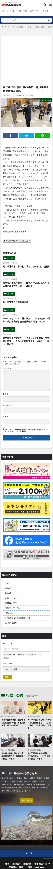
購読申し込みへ (27, 800)
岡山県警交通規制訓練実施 (15, 302)
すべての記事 (18, 27)
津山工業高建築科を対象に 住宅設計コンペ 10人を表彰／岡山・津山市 (39, 756)
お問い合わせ (10, 613)
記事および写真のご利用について (17, 618)
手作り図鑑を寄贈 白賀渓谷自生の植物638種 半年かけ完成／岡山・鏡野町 (13, 722)
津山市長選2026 (9, 654)
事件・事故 (22, 11)
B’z (40, 654)
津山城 (6, 658)
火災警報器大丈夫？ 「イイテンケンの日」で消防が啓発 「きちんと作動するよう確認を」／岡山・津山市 (26, 341)
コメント (7, 368)
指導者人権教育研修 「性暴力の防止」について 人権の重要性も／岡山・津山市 (26, 284)
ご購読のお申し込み (12, 608)
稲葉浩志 (21, 654)
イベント (45, 11)
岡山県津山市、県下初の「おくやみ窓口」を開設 (26, 266)
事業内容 (8, 593)
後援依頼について (11, 598)
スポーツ (34, 11)
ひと (31, 95)
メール (6, 405)
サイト (5, 416)
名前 (5, 394)
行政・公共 (39, 27)
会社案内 (8, 588)
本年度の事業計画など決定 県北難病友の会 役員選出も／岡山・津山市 (13, 756)
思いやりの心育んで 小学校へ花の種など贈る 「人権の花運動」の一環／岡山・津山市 (39, 724)
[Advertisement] (26, 48)
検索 (6, 677)
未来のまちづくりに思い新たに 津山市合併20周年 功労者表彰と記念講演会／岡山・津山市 (26, 320)
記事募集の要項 (11, 603)
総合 (29, 27)
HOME (4, 11)
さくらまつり (31, 654)
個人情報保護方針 (11, 623)
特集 (12, 11)
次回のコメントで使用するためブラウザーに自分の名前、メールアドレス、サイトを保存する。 (26, 430)
